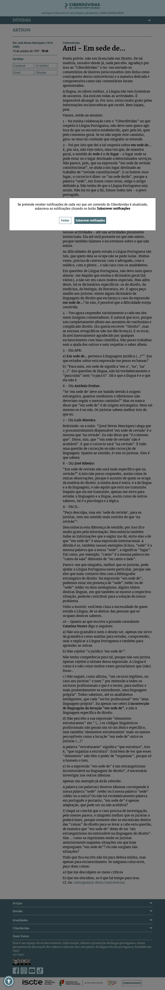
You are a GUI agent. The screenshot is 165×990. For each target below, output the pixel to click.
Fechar (65, 220)
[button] (8, 981)
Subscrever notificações (90, 220)
